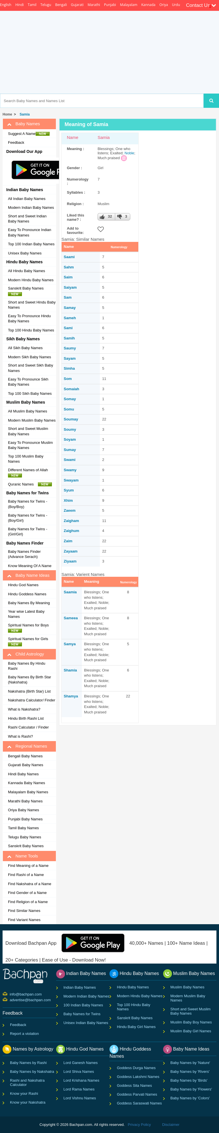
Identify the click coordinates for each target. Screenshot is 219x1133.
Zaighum (71, 531)
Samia (24, 114)
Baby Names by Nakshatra (32, 1071)
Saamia (70, 592)
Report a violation (24, 1033)
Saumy (70, 348)
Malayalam (128, 4)
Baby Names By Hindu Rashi (26, 666)
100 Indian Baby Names (83, 1005)
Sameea (71, 618)
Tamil (32, 4)
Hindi (19, 4)
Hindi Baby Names (23, 774)
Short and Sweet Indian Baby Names (27, 219)
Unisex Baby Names (25, 253)
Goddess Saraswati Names (139, 1103)
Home (7, 114)
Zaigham (71, 521)
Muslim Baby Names (187, 987)
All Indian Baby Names (27, 199)
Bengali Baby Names (25, 756)
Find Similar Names (24, 911)
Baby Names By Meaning (29, 603)
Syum (69, 490)
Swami (70, 460)
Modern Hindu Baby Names (31, 280)
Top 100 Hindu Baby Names (31, 330)
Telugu (45, 4)
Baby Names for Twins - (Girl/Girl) (27, 532)
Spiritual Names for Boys (30, 628)
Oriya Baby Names (23, 810)
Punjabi (110, 4)
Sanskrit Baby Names (27, 291)
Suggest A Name (29, 133)
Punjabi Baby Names (25, 819)
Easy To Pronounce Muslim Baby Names (30, 445)
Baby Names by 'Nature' (190, 1063)
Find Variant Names (24, 920)
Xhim (68, 500)
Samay (70, 307)
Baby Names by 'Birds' (189, 1080)
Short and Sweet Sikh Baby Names (30, 368)
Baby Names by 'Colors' (190, 1098)
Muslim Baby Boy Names (191, 1022)
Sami (68, 328)
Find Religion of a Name (28, 902)
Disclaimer (171, 1124)
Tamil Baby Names (23, 828)
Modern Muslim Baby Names (32, 420)
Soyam (70, 439)
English (5, 4)
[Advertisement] (131, 52)
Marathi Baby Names (25, 801)
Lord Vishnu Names (80, 1098)
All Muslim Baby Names (27, 411)
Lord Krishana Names (82, 1080)
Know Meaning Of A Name (29, 566)
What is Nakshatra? (24, 709)
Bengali (61, 4)
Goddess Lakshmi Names (138, 1077)
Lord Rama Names (79, 1089)
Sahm (69, 267)
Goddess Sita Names (134, 1085)
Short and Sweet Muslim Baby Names (28, 431)
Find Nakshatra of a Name (29, 884)
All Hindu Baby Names (26, 271)
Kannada (148, 4)
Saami (69, 257)
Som (68, 379)
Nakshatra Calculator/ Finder (31, 700)
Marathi (94, 4)
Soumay (71, 419)
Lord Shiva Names (79, 1071)
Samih (69, 338)
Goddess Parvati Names (137, 1094)
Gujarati (77, 4)
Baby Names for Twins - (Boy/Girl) (27, 518)
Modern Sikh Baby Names (29, 357)
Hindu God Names (23, 585)
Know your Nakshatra (27, 1102)
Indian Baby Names (80, 987)
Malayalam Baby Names (28, 792)
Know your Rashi (24, 1093)
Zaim (68, 541)
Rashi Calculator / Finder (28, 727)
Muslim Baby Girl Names (191, 1031)
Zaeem (70, 510)
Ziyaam (70, 561)
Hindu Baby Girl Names (136, 1027)
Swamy (70, 470)
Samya (70, 644)
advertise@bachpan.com (10, 999)
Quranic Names (30, 484)
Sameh (70, 318)
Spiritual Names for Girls (29, 641)
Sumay (70, 450)
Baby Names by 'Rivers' (190, 1071)
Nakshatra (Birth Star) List (29, 691)
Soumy (70, 429)
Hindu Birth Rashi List (26, 718)
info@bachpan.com (10, 994)
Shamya (71, 696)
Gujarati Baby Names (25, 765)
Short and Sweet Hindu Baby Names (32, 305)
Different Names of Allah (29, 473)
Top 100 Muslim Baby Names (25, 459)
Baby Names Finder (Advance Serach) (24, 554)
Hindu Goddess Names (27, 594)
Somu (69, 409)
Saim (68, 277)
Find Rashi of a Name (26, 875)
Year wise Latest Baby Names (26, 614)
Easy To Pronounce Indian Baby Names (29, 232)
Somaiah (71, 389)
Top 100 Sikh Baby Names (30, 393)
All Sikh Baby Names (25, 348)
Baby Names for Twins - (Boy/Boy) (27, 504)
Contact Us (201, 5)
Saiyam (70, 287)
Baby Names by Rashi (28, 1063)
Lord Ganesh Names (81, 1063)
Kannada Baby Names (26, 783)
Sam (68, 297)
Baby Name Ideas (28, 575)
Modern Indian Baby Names (31, 207)
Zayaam (71, 551)
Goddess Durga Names (136, 1068)
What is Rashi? (20, 736)
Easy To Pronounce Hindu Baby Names (29, 318)
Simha (69, 368)
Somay (70, 399)
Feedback (16, 142)
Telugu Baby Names (24, 837)
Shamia (70, 670)
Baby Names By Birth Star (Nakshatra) (29, 680)
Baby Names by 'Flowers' (191, 1089)
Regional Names (27, 746)
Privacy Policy (139, 1124)
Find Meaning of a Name (28, 865)
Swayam (71, 480)
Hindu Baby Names (133, 987)
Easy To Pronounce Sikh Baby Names (28, 382)
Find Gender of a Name (27, 893)
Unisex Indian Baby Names (86, 1023)
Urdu (176, 4)
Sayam (70, 358)
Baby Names (23, 123)
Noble (129, 153)
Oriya (163, 4)
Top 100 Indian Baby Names (31, 244)
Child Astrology (25, 654)
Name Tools (22, 856)
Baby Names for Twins (82, 1014)
